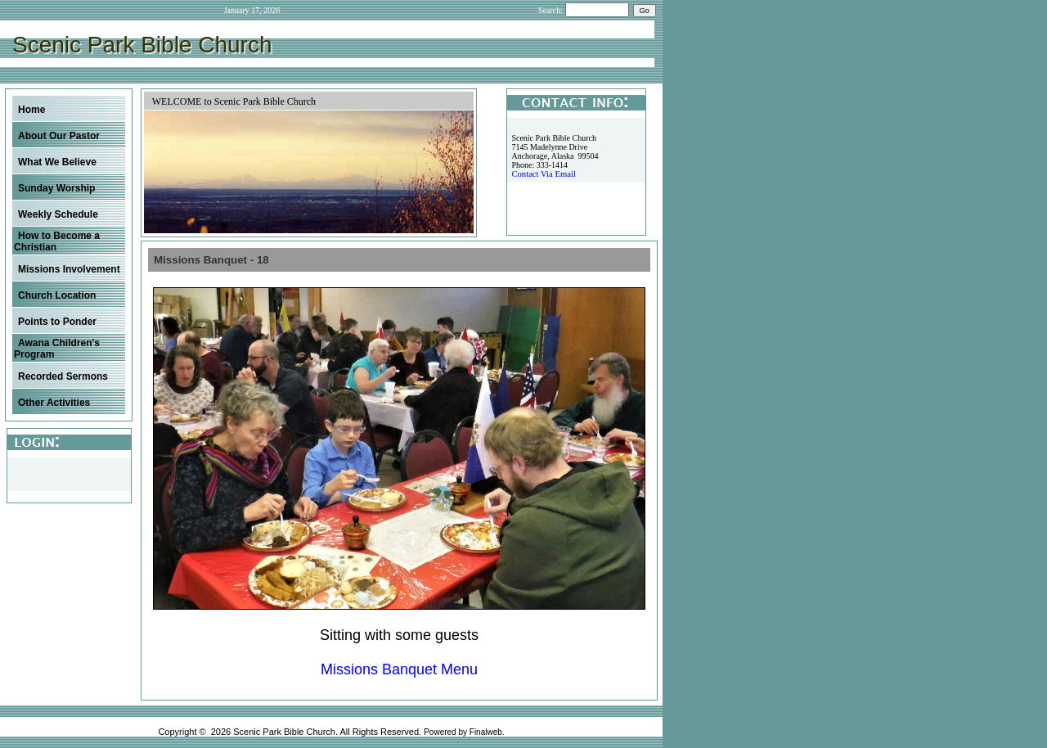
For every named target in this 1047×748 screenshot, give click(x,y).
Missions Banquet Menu (399, 669)
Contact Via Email (543, 173)
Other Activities (54, 402)
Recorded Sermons (63, 376)
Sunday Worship (56, 188)
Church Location (57, 295)
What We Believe (57, 162)
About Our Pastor (59, 136)
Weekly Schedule (58, 214)
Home (31, 109)
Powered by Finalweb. (464, 732)
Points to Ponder (57, 321)
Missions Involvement (69, 269)
